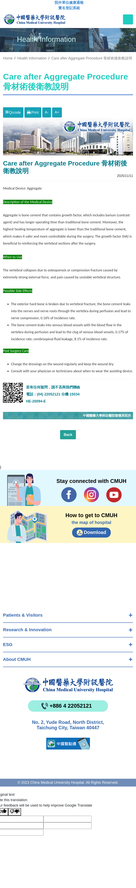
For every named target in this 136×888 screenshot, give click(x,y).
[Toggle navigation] (128, 19)
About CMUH (17, 659)
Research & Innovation (27, 629)
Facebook (69, 494)
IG (91, 494)
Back (68, 435)
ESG (7, 644)
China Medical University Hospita (68, 685)
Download (95, 532)
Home (8, 58)
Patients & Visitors (22, 615)
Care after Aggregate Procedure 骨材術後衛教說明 (91, 58)
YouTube (114, 494)
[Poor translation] (14, 812)
